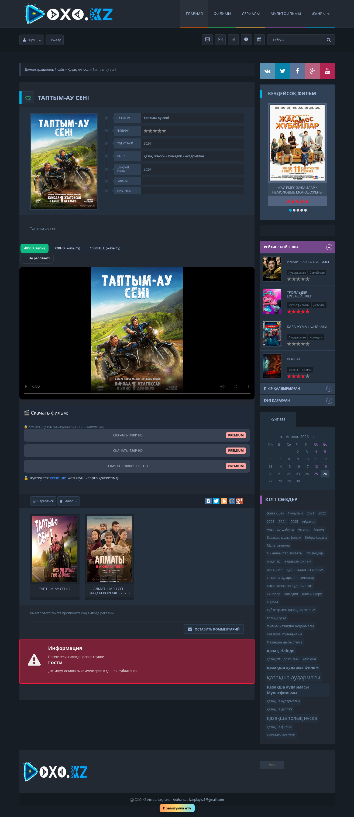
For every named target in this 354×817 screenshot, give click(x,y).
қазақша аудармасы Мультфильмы (288, 689)
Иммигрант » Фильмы (308, 261)
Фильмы (222, 13)
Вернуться (43, 501)
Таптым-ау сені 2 (55, 589)
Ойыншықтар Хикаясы (285, 553)
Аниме (319, 529)
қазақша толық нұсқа (292, 718)
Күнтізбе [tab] (278, 419)
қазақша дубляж (280, 709)
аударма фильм (297, 561)
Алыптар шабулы (280, 529)
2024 (283, 521)
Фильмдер (315, 553)
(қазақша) (275, 513)
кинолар (273, 594)
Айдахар (308, 521)
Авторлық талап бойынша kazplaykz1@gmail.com (185, 799)
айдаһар (273, 561)
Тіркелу (55, 40)
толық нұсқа (276, 618)
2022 (322, 513)
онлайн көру (312, 594)
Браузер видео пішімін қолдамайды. (137, 333)
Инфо (68, 501)
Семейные (317, 272)
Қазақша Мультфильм (284, 634)
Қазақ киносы (78, 69)
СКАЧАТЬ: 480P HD (137, 435)
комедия (291, 594)
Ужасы (293, 370)
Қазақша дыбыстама (285, 642)
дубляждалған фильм (305, 569)
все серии (275, 569)
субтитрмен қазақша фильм (291, 609)
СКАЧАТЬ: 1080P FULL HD (137, 466)
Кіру (32, 40)
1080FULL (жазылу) (105, 248)
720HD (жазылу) (67, 248)
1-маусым (295, 513)
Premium (58, 477)
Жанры (320, 13)
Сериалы (251, 13)
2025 (294, 521)
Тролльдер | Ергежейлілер (299, 294)
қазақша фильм (279, 727)
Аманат (304, 529)
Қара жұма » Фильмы (307, 326)
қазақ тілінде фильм (282, 659)
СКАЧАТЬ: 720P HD (137, 451)
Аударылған (194, 156)
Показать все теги (281, 735)
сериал (272, 601)
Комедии (175, 156)
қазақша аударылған (283, 701)
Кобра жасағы (316, 537)
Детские (319, 305)
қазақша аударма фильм (293, 667)
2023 (270, 521)
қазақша (309, 659)
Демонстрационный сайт (44, 69)
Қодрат (294, 359)
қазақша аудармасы (293, 677)
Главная (194, 13)
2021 (310, 513)
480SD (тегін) (34, 248)
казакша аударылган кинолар (290, 577)
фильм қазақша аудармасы (290, 625)
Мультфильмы (286, 13)
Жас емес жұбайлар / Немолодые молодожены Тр (297, 189)
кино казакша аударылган (289, 585)
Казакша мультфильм (284, 537)
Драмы (307, 370)
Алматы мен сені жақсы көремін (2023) (109, 591)
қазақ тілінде (280, 650)
